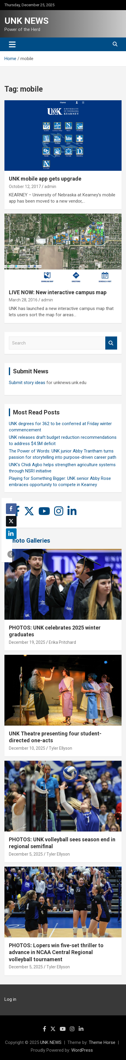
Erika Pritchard (62, 642)
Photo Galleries (29, 540)
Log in (10, 999)
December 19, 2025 (27, 642)
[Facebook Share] (11, 508)
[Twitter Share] (11, 521)
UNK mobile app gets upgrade (45, 179)
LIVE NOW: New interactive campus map (57, 292)
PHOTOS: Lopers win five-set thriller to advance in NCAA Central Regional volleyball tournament (56, 952)
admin (50, 186)
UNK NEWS (26, 20)
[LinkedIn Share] (11, 533)
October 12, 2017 (25, 186)
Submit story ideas (27, 382)
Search (111, 343)
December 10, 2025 (27, 748)
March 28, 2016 (23, 300)
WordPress (82, 1050)
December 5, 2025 (26, 854)
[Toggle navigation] (12, 44)
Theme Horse (102, 1042)
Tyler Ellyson (60, 748)
